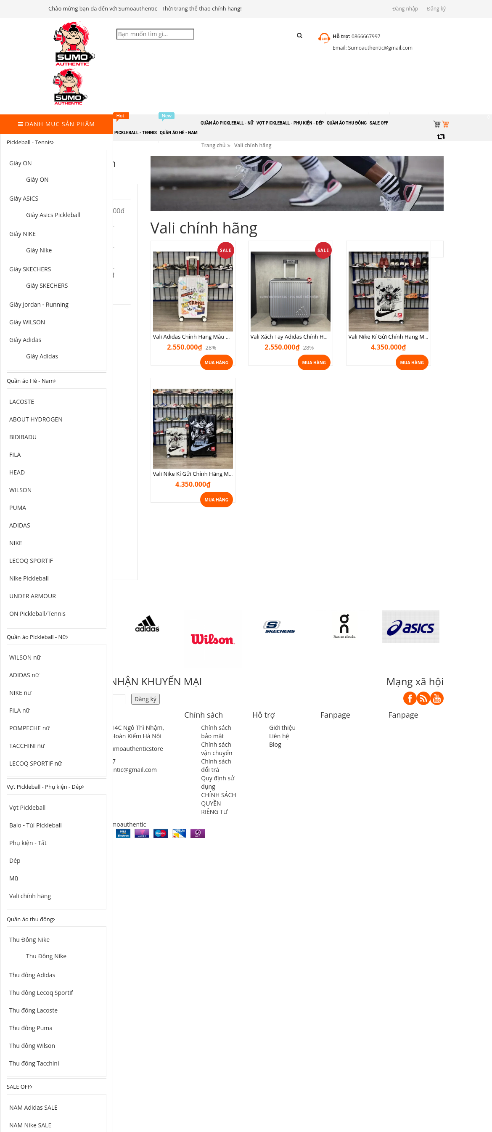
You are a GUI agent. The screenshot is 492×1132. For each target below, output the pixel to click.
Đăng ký (436, 8)
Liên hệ (279, 736)
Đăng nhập (405, 8)
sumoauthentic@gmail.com (119, 770)
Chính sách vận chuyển (216, 748)
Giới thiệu (282, 728)
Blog (275, 744)
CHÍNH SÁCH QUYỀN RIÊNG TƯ (218, 803)
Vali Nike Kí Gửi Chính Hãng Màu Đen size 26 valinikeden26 (283, 454)
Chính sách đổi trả (216, 765)
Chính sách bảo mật (216, 732)
